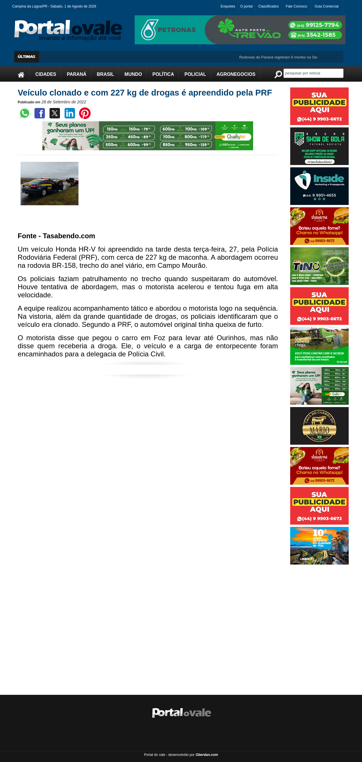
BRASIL (105, 74)
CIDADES (45, 74)
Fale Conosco (296, 6)
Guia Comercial (327, 6)
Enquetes (228, 6)
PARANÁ (76, 74)
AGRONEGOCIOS (236, 74)
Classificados (268, 6)
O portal (246, 6)
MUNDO (133, 74)
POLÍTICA (163, 74)
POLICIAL (195, 74)
